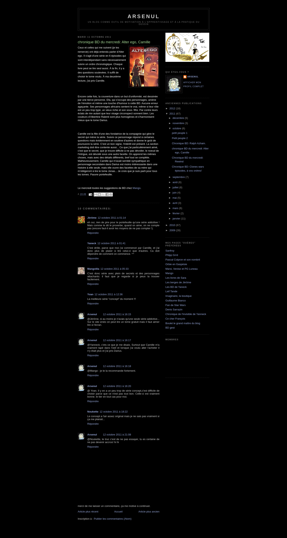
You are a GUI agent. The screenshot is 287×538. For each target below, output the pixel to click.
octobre (177, 128)
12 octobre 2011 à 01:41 (111, 243)
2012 (172, 108)
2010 (172, 225)
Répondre (93, 232)
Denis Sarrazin (173, 309)
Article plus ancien (149, 511)
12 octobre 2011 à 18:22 (114, 411)
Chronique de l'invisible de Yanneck (185, 314)
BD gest (170, 327)
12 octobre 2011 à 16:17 (117, 340)
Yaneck (91, 243)
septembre (179, 177)
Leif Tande (171, 291)
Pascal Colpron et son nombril (182, 259)
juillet (176, 187)
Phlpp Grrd (171, 255)
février (177, 213)
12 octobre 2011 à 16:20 (117, 386)
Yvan (90, 294)
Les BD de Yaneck (176, 286)
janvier (177, 218)
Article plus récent (88, 511)
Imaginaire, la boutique (178, 295)
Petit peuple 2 (180, 138)
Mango (137, 188)
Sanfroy (169, 250)
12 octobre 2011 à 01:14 (112, 217)
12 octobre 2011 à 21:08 (117, 434)
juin (175, 192)
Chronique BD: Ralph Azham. (189, 143)
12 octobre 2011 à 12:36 (108, 294)
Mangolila (93, 268)
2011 (172, 113)
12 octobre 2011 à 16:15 (117, 314)
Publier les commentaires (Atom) (113, 518)
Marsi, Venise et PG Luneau (181, 268)
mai (175, 197)
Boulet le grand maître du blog (182, 323)
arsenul (144, 16)
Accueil (118, 511)
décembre (179, 117)
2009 (172, 230)
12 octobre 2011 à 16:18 (117, 366)
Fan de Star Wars (175, 305)
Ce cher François (175, 318)
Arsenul (92, 314)
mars (176, 208)
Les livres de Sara (175, 277)
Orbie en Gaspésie (176, 264)
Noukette (92, 411)
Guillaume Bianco (175, 300)
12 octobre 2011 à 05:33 (114, 268)
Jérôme (91, 217)
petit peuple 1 (179, 132)
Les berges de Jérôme (178, 282)
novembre (179, 123)
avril (175, 202)
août (175, 182)
